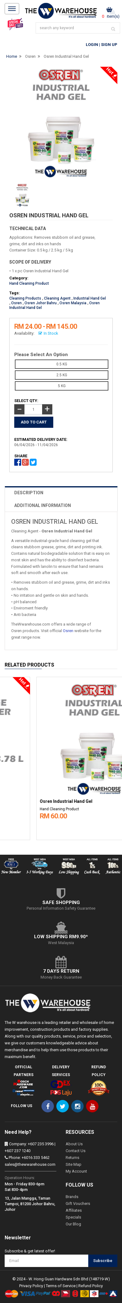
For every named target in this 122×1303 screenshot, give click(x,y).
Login (92, 44)
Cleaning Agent (57, 298)
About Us (74, 1144)
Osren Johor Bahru (40, 303)
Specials (73, 1217)
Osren (30, 56)
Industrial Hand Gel (89, 298)
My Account (76, 1171)
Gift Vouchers (78, 1203)
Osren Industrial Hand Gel (66, 56)
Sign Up (109, 44)
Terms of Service (61, 1285)
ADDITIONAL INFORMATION (42, 505)
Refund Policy (90, 1285)
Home (11, 56)
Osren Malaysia (72, 303)
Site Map (73, 1164)
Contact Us (75, 1150)
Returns (72, 1157)
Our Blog (73, 1224)
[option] (61, 757)
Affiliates (74, 1210)
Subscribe (102, 1260)
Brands (72, 1196)
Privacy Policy (31, 1285)
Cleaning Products (25, 298)
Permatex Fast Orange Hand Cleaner (44, 801)
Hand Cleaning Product (29, 283)
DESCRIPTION (28, 492)
